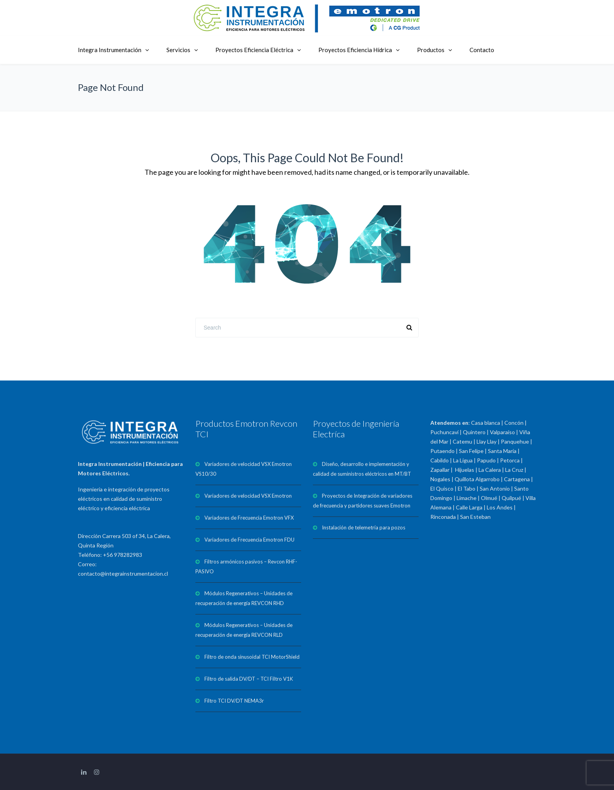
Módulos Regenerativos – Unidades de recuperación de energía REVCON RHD (244, 598)
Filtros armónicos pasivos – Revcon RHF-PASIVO (246, 566)
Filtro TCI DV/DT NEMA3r (234, 701)
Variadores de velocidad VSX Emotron (248, 496)
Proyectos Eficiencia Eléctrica (254, 49)
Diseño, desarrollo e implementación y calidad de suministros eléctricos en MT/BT (362, 469)
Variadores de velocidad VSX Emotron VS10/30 (243, 469)
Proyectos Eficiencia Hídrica (355, 49)
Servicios (178, 49)
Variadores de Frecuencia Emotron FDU (249, 539)
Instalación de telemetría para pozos (363, 527)
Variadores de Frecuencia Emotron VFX (249, 518)
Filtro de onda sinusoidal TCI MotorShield (252, 657)
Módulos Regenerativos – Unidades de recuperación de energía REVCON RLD (244, 630)
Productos (430, 49)
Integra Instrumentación (109, 49)
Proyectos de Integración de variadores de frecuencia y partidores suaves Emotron (362, 501)
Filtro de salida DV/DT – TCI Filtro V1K (248, 679)
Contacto (482, 49)
